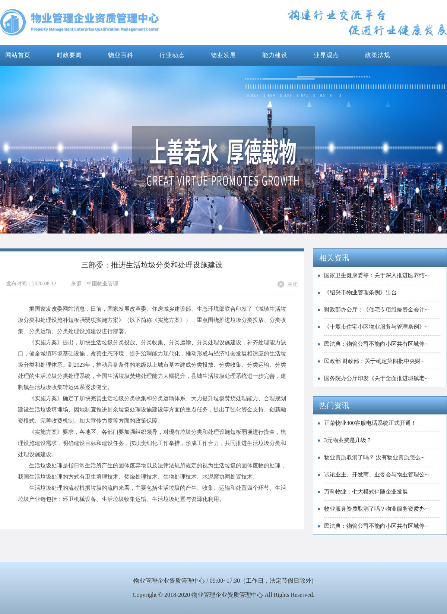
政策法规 (377, 55)
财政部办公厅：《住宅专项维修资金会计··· (376, 310)
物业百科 (120, 55)
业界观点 (326, 55)
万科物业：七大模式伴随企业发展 (366, 492)
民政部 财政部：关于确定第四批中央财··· (374, 361)
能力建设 (275, 55)
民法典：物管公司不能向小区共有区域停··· (376, 344)
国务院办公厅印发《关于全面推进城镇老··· (376, 378)
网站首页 (18, 55)
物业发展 (223, 55)
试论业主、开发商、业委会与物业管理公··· (376, 474)
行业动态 (172, 55)
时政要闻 (69, 55)
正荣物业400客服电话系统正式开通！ (370, 423)
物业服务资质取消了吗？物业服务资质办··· (376, 509)
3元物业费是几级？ (348, 440)
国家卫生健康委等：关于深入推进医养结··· (376, 275)
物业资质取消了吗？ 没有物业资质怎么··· (374, 457)
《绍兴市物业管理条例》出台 (360, 292)
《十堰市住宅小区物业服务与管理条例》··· (376, 327)
